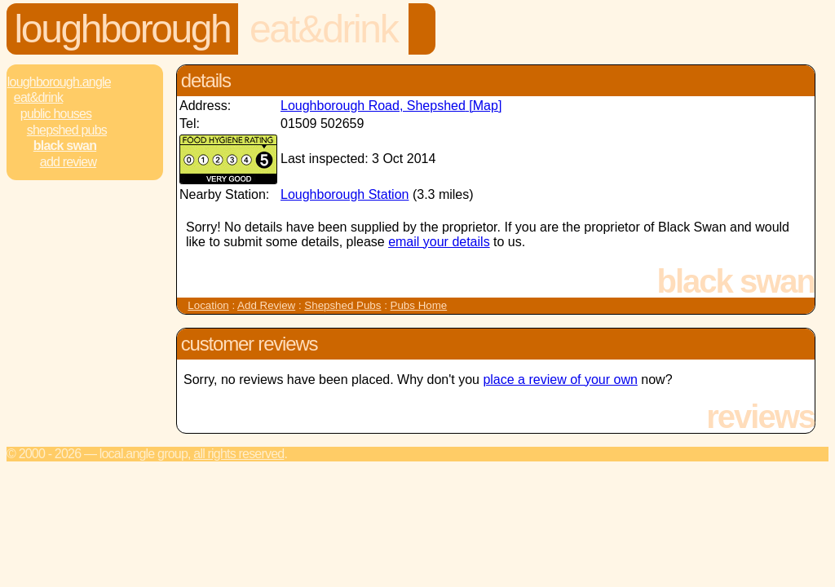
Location (208, 305)
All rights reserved (238, 454)
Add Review (266, 305)
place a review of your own (560, 379)
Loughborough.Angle (59, 82)
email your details (439, 242)
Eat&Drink (323, 29)
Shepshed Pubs (67, 130)
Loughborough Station (345, 194)
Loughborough (123, 29)
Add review (68, 162)
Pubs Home (419, 305)
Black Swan (64, 145)
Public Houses (55, 114)
